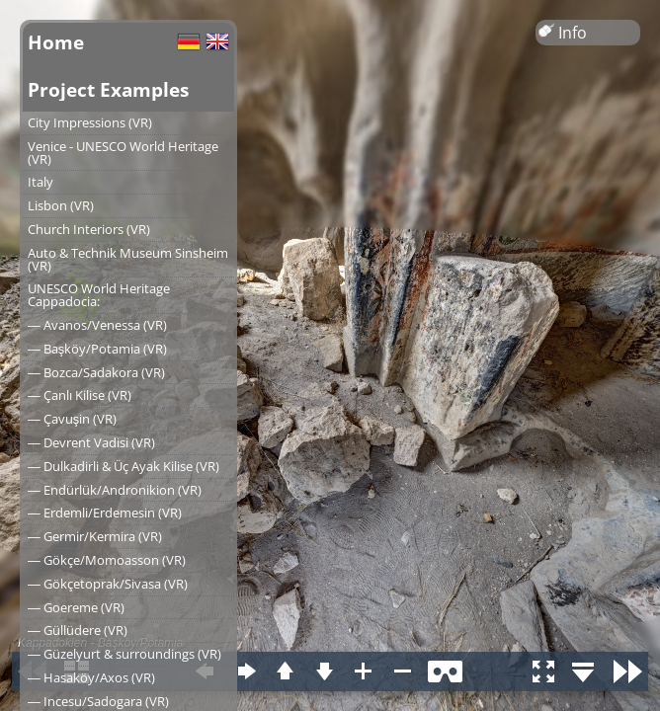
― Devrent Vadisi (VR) (91, 442)
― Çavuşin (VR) (72, 419)
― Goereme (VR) (76, 607)
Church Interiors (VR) (89, 229)
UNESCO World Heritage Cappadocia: (99, 294)
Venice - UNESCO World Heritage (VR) (123, 152)
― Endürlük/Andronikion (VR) (115, 490)
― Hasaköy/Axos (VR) (91, 677)
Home (56, 42)
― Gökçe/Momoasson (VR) (107, 560)
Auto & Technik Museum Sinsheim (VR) (128, 259)
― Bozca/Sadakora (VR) (96, 372)
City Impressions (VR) (90, 122)
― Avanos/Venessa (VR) (97, 325)
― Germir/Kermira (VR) (95, 536)
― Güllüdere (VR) (77, 630)
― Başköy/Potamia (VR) (97, 348)
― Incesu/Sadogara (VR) (98, 701)
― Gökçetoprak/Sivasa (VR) (108, 583)
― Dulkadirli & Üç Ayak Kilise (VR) (123, 466)
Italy (40, 182)
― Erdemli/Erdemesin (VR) (105, 512)
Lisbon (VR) (61, 205)
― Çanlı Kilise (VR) (79, 395)
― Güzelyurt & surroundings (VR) (124, 654)
